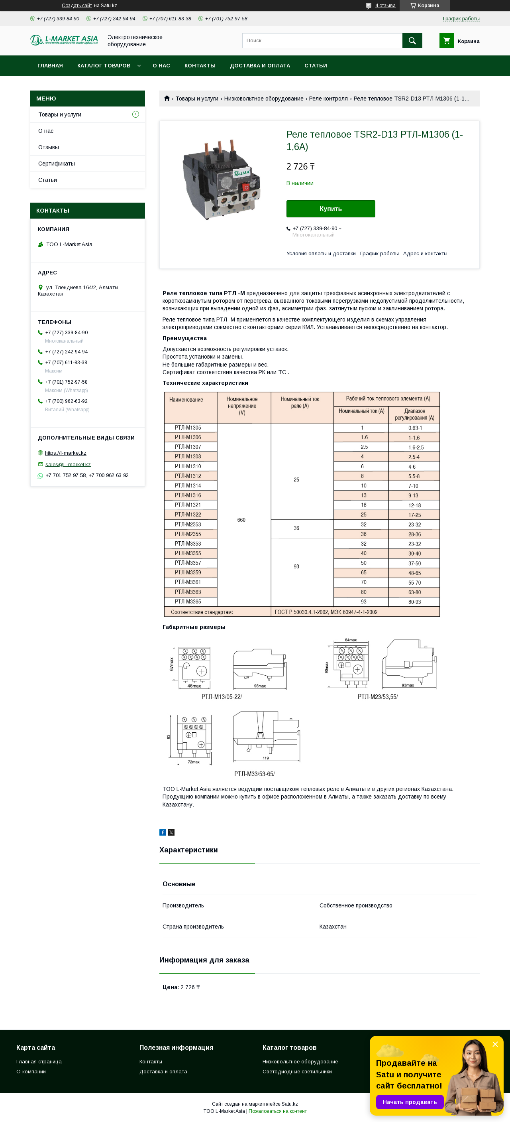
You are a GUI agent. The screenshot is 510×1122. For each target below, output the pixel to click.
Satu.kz (290, 1104)
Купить (331, 208)
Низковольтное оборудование (264, 98)
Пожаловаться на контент (278, 1111)
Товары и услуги (196, 98)
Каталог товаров (103, 66)
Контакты (200, 66)
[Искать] (412, 40)
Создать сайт (77, 5)
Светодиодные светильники (297, 1072)
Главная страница (39, 1062)
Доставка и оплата (260, 66)
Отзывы (48, 147)
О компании (31, 1072)
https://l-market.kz (65, 453)
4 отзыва (385, 5)
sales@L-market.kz (68, 464)
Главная (50, 66)
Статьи (315, 66)
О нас (161, 66)
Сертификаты (56, 163)
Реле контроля (328, 98)
